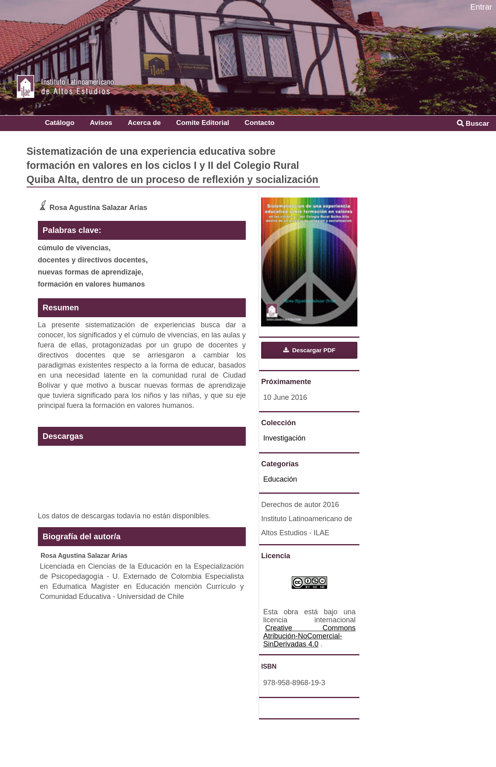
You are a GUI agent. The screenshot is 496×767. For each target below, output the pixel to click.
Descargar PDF (313, 350)
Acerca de (144, 122)
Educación (280, 479)
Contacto (259, 122)
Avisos (101, 122)
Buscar (473, 123)
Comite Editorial (202, 122)
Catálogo (59, 122)
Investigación (284, 438)
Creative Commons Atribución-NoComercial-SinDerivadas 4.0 (309, 636)
